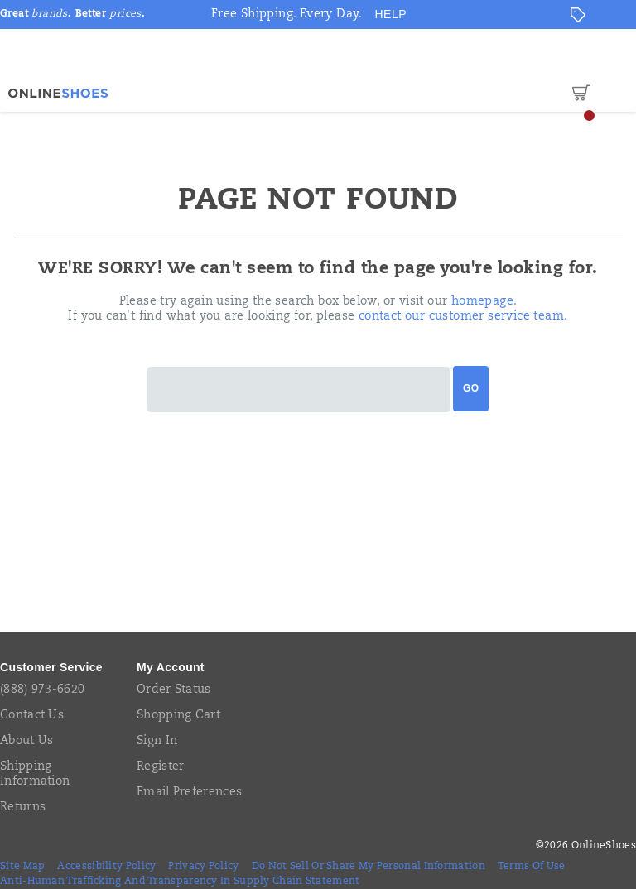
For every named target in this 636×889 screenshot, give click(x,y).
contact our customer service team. (463, 317)
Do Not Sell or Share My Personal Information (368, 867)
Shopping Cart (178, 716)
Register (160, 767)
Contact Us (32, 716)
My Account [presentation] (171, 667)
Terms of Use (532, 867)
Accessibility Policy (106, 867)
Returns (23, 808)
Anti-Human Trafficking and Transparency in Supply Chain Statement (180, 882)
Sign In (157, 741)
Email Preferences (189, 793)
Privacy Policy (203, 867)
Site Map (22, 867)
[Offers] (578, 14)
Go (471, 388)
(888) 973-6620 (42, 690)
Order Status (174, 690)
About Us (26, 741)
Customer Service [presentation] (51, 667)
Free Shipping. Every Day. (287, 15)
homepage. (484, 302)
